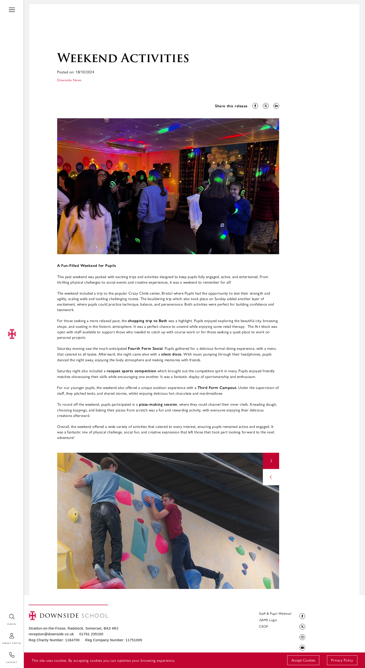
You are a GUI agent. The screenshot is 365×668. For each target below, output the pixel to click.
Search (5, 614)
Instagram (301, 637)
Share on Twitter (265, 106)
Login (4, 633)
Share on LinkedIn (275, 106)
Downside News (69, 79)
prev (271, 477)
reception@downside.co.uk (51, 634)
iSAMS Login (268, 619)
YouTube (301, 648)
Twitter (301, 627)
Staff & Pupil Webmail (275, 613)
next (271, 461)
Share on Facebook (254, 106)
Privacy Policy (342, 660)
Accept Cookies (303, 660)
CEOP (263, 626)
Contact (6, 652)
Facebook (301, 616)
